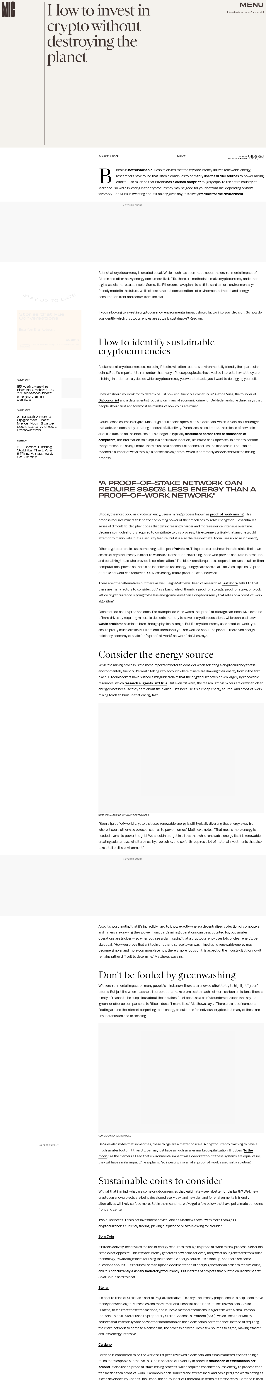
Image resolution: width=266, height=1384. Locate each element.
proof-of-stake (177, 549)
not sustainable (140, 170)
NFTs (172, 279)
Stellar (103, 1287)
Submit (72, 343)
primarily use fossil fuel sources (214, 176)
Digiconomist (108, 400)
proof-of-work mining (226, 514)
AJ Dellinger (110, 156)
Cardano (105, 1344)
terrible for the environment (221, 194)
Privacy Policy (24, 350)
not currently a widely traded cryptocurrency (144, 1271)
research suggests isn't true (146, 683)
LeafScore (230, 583)
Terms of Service (68, 348)
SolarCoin (106, 1236)
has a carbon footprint (183, 182)
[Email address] (49, 332)
